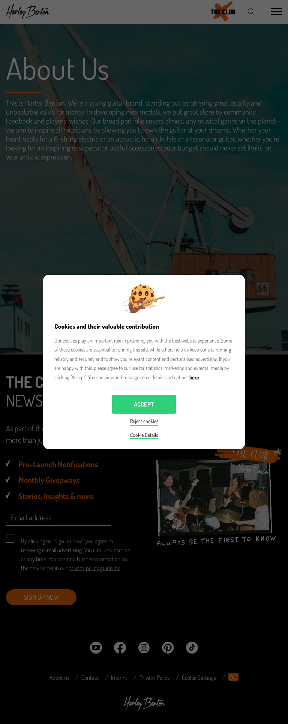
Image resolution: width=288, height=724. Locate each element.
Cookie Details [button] (144, 435)
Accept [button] (144, 404)
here (194, 377)
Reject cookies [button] (144, 421)
